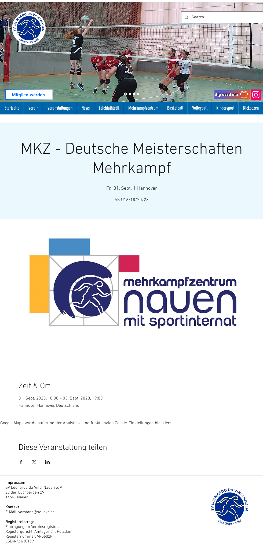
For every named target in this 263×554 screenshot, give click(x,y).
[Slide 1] (130, 94)
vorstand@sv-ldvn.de (36, 512)
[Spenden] (232, 94)
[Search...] (221, 17)
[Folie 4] (138, 94)
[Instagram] (256, 94)
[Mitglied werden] (29, 94)
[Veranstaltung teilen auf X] (34, 462)
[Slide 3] (134, 94)
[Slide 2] (125, 94)
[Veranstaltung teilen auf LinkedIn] (47, 462)
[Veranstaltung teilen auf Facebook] (21, 462)
